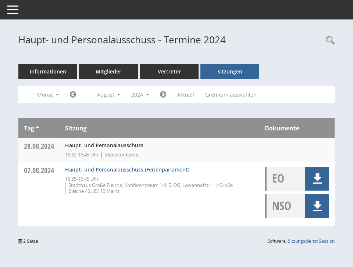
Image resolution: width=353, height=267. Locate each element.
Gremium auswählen (231, 94)
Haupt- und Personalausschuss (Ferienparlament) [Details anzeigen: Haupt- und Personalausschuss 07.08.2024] (127, 169)
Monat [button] (48, 94)
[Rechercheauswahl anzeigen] (328, 41)
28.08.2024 (39, 146)
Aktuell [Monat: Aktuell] (185, 94)
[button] (317, 179)
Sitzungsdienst (311, 241)
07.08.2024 (39, 170)
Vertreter (169, 71)
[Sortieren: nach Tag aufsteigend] (37, 128)
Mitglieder (108, 71)
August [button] (108, 94)
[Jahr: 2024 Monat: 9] (163, 94)
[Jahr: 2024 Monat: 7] (73, 94)
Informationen (48, 71)
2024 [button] (140, 94)
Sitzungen (229, 71)
